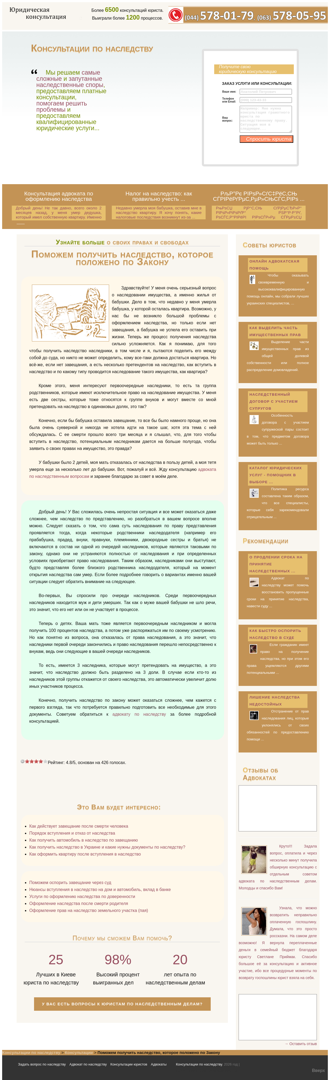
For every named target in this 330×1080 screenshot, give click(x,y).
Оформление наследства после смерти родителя (78, 903)
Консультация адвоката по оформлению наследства (58, 196)
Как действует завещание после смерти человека (78, 826)
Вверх (318, 1070)
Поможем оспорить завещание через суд (70, 882)
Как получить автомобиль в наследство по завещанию (83, 840)
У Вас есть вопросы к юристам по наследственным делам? (122, 1004)
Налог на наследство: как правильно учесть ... (158, 196)
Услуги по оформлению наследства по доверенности (82, 896)
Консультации (79, 1052)
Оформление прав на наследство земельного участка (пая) (88, 910)
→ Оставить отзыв (301, 1044)
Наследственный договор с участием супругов (273, 401)
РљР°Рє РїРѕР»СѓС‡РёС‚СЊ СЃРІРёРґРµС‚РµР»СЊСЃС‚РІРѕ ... (259, 196)
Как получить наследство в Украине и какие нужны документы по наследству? (107, 847)
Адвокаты (158, 1064)
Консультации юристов (128, 1064)
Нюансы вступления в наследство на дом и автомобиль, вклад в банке (100, 889)
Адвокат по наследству (88, 1064)
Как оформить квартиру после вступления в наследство (85, 854)
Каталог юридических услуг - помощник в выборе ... (275, 475)
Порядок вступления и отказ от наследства (72, 833)
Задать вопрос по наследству (42, 1064)
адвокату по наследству (139, 714)
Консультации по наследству (31, 1052)
